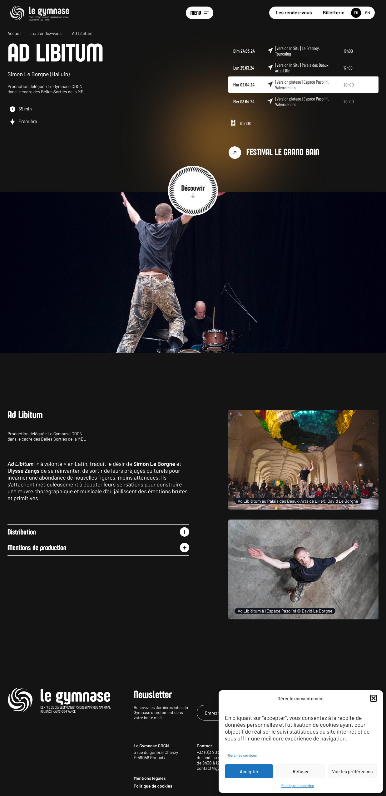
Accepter (249, 771)
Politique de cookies (297, 786)
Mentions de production (36, 547)
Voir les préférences (352, 771)
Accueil (14, 33)
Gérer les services (242, 755)
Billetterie (333, 13)
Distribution (21, 532)
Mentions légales (150, 778)
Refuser (301, 771)
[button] (373, 698)
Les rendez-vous (294, 13)
